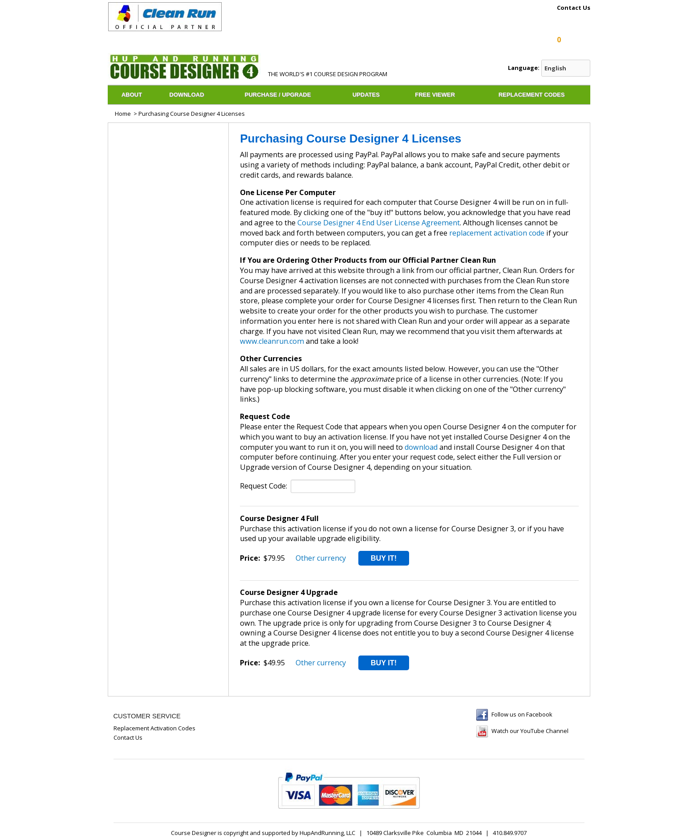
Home (123, 114)
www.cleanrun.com (272, 341)
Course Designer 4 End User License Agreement (378, 223)
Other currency (321, 558)
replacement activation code (496, 233)
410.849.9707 (510, 833)
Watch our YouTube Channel (529, 731)
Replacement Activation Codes (154, 728)
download (421, 447)
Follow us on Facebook (521, 714)
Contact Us (573, 8)
